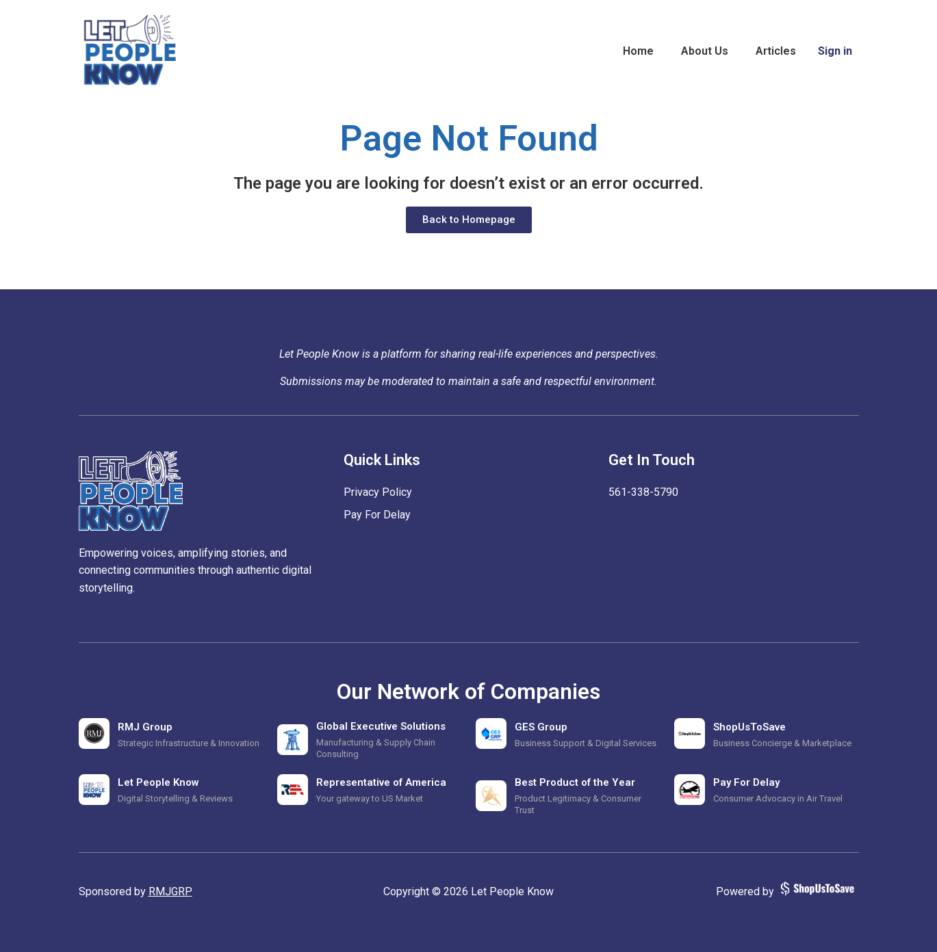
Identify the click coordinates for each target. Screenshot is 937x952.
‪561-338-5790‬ (643, 492)
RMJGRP (170, 891)
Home (638, 50)
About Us (704, 50)
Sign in (835, 50)
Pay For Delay (377, 514)
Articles (776, 50)
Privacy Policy (378, 492)
